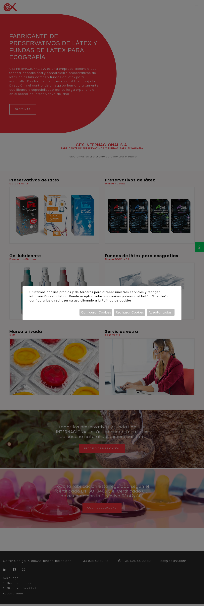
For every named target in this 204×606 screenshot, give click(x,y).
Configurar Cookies (96, 312)
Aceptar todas (160, 312)
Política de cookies (116, 301)
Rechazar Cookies (130, 312)
